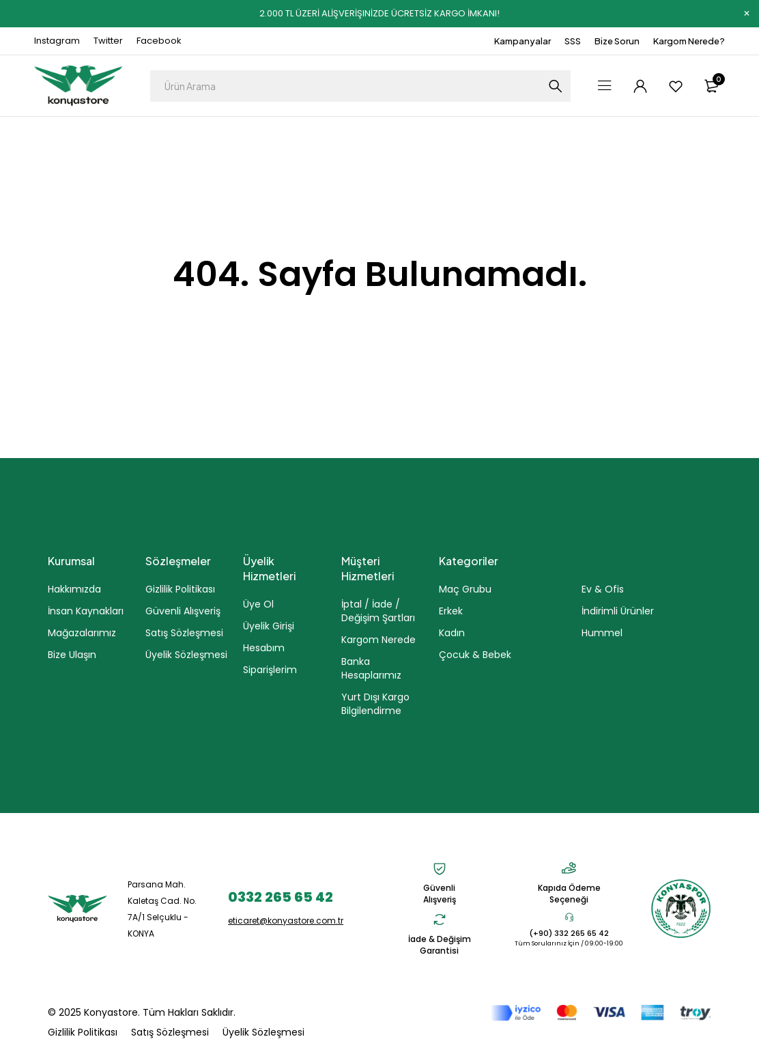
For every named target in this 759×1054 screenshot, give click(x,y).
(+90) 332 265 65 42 (569, 933)
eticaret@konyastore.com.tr (285, 920)
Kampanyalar (522, 40)
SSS (572, 40)
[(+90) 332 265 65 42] (569, 917)
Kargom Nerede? (689, 40)
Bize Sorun (617, 40)
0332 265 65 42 (280, 897)
